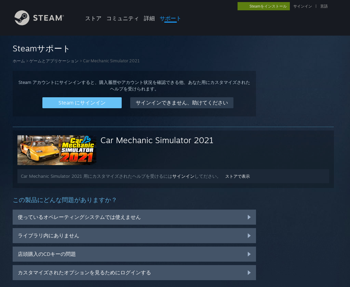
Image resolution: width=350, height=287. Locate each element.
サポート (170, 18)
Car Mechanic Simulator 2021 (157, 140)
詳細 (149, 18)
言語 (324, 6)
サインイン (302, 6)
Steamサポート (42, 48)
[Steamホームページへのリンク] (44, 23)
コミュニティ (122, 18)
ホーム (19, 60)
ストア (93, 18)
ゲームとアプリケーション (54, 60)
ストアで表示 (237, 176)
